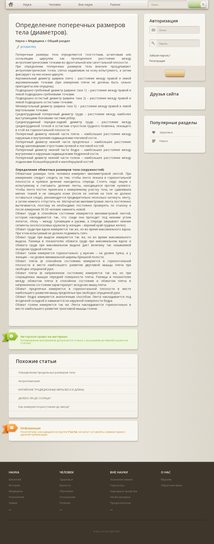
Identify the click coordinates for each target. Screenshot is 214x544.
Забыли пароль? (159, 55)
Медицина (36, 41)
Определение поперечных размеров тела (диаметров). (70, 28)
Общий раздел (58, 41)
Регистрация (157, 61)
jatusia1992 (28, 47)
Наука (20, 41)
